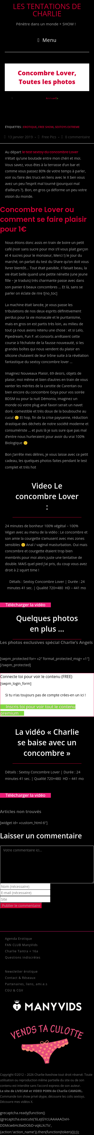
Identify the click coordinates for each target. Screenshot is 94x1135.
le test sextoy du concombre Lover (50, 152)
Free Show (45, 127)
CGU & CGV (14, 990)
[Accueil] (51, 98)
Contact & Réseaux (20, 978)
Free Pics (49, 137)
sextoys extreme (67, 127)
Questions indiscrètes (22, 957)
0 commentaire (77, 137)
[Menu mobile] (47, 40)
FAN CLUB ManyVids (21, 945)
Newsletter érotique (21, 971)
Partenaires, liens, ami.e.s (26, 984)
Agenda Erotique (18, 939)
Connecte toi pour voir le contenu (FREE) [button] (36, 676)
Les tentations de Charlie (47, 9)
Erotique (30, 127)
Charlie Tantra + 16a (21, 951)
